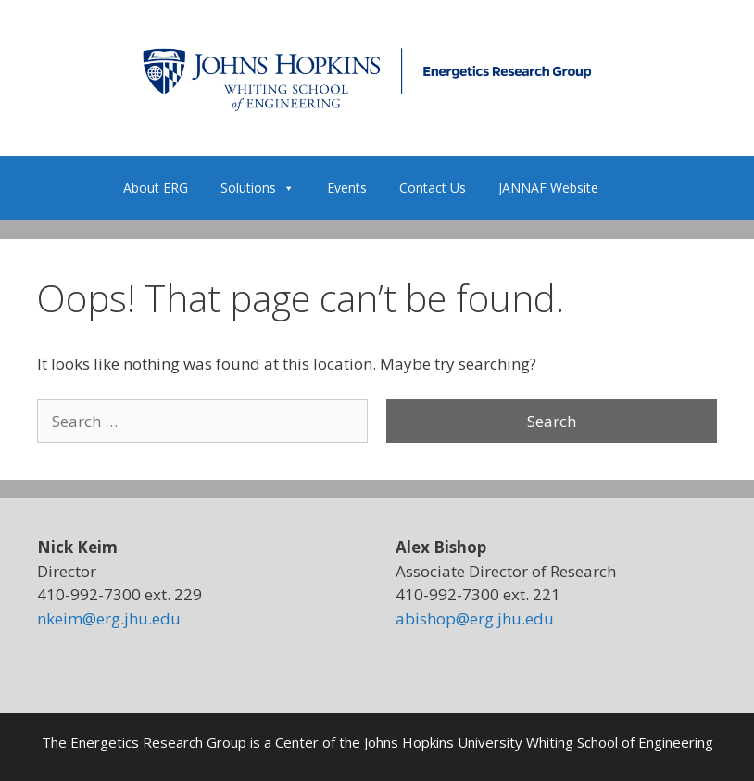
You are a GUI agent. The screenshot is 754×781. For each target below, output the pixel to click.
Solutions (257, 187)
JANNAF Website (548, 187)
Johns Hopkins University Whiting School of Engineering (538, 742)
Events (347, 187)
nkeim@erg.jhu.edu (109, 618)
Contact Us (432, 187)
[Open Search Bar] (745, 168)
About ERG (155, 187)
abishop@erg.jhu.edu (475, 618)
